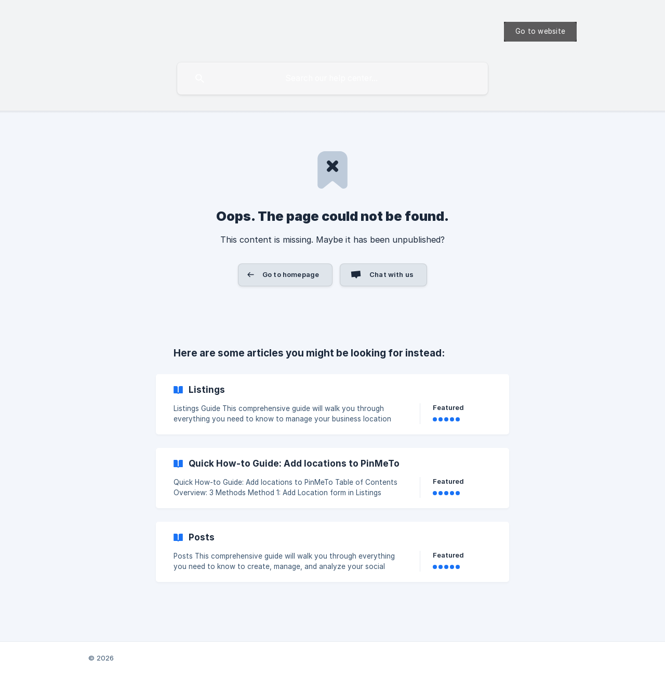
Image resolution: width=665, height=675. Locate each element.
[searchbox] (332, 78)
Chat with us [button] (391, 274)
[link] (332, 404)
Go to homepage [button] (290, 274)
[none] (540, 32)
